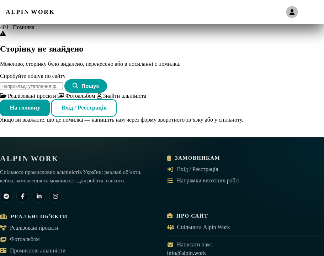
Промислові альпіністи (32, 250)
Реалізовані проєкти (28, 96)
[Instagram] (55, 196)
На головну (25, 107)
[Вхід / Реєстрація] (292, 12)
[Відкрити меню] (310, 12)
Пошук (86, 86)
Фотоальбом (76, 96)
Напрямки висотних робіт (203, 180)
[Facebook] (22, 196)
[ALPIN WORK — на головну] (30, 12)
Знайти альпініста (122, 96)
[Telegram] (6, 196)
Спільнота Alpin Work (198, 227)
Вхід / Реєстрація (84, 107)
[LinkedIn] (39, 196)
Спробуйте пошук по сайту (32, 76)
